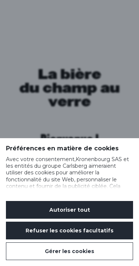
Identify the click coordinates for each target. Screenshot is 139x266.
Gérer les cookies (69, 251)
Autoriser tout (69, 210)
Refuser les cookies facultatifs (69, 230)
